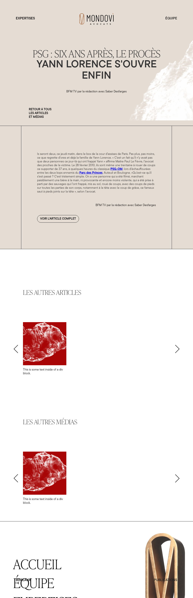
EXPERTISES (25, 18)
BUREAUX (23, 580)
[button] (15, 349)
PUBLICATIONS (165, 580)
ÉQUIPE (171, 18)
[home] (96, 18)
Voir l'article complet (58, 218)
